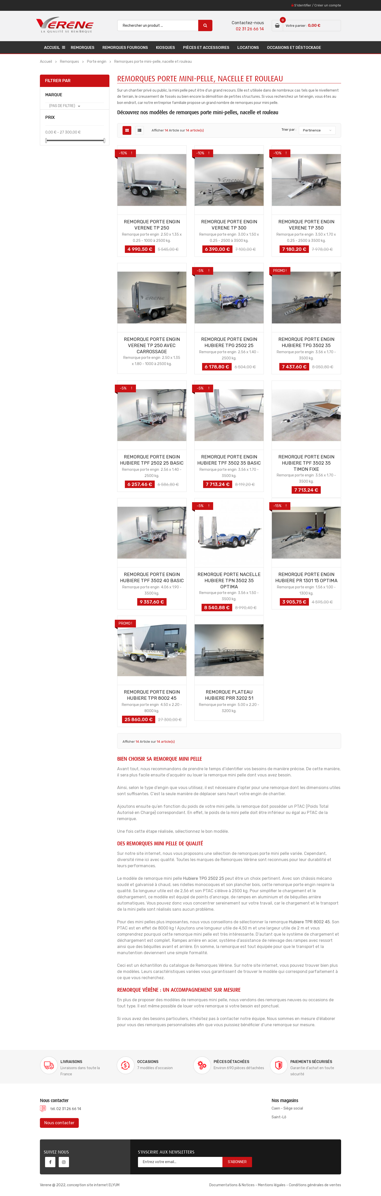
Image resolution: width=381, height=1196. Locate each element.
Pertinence (312, 130)
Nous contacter (59, 1122)
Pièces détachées (231, 1062)
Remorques (82, 47)
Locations (248, 47)
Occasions (147, 1062)
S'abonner (237, 1162)
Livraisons (71, 1062)
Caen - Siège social (287, 1108)
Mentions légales (271, 1185)
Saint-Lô (279, 1117)
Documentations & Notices (232, 1185)
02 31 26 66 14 (250, 28)
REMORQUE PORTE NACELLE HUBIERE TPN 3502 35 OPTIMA (229, 581)
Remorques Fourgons (125, 47)
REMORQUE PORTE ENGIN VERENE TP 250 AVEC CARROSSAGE (152, 345)
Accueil (52, 47)
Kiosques (165, 47)
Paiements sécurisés (311, 1062)
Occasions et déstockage (294, 47)
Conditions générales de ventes (315, 1185)
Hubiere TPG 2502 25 (203, 878)
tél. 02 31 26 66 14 (65, 1109)
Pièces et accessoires (206, 47)
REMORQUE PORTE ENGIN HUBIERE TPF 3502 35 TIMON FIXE (306, 463)
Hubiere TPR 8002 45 (309, 921)
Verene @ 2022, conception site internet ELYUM (79, 1185)
